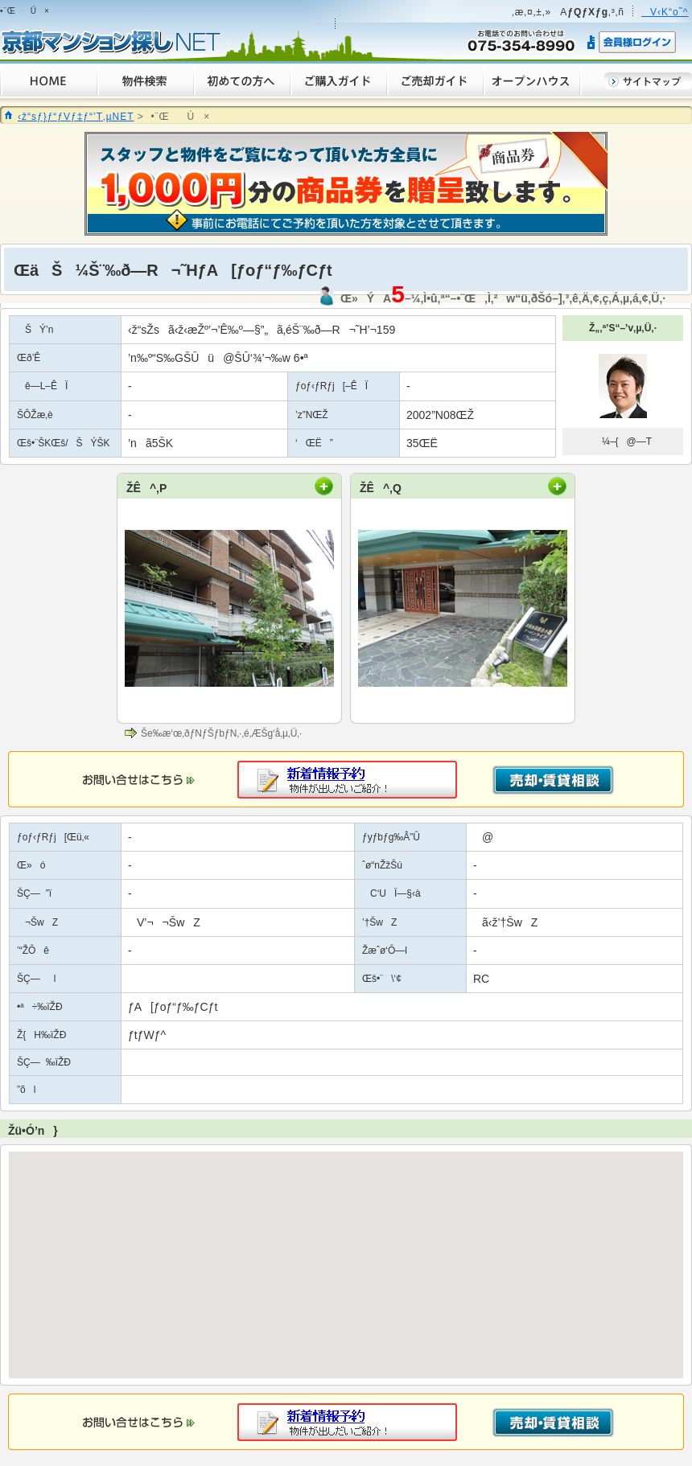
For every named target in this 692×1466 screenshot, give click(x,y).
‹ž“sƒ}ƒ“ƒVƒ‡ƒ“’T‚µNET (76, 116)
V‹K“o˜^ (664, 12)
